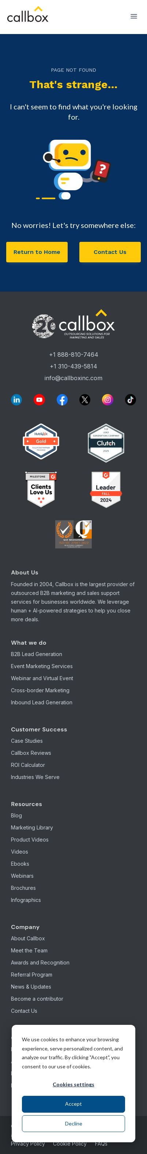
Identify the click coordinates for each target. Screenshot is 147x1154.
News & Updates (31, 986)
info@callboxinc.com (73, 378)
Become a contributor (37, 999)
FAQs (101, 1143)
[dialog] (73, 1083)
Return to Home (37, 251)
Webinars (22, 876)
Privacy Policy (28, 1143)
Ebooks (20, 864)
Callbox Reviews (31, 753)
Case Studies (27, 741)
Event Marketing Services (42, 666)
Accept (73, 1104)
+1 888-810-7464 (73, 354)
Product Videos (30, 839)
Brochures (23, 888)
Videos (19, 851)
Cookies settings (73, 1084)
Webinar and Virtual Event (42, 678)
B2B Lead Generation (36, 654)
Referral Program (31, 974)
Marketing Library (32, 827)
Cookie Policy (70, 1143)
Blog (16, 815)
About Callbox (28, 938)
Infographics (26, 900)
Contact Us (110, 251)
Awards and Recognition (40, 962)
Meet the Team (29, 950)
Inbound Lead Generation (41, 702)
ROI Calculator (28, 765)
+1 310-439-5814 (73, 366)
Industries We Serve (35, 777)
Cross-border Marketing (40, 690)
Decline (73, 1123)
